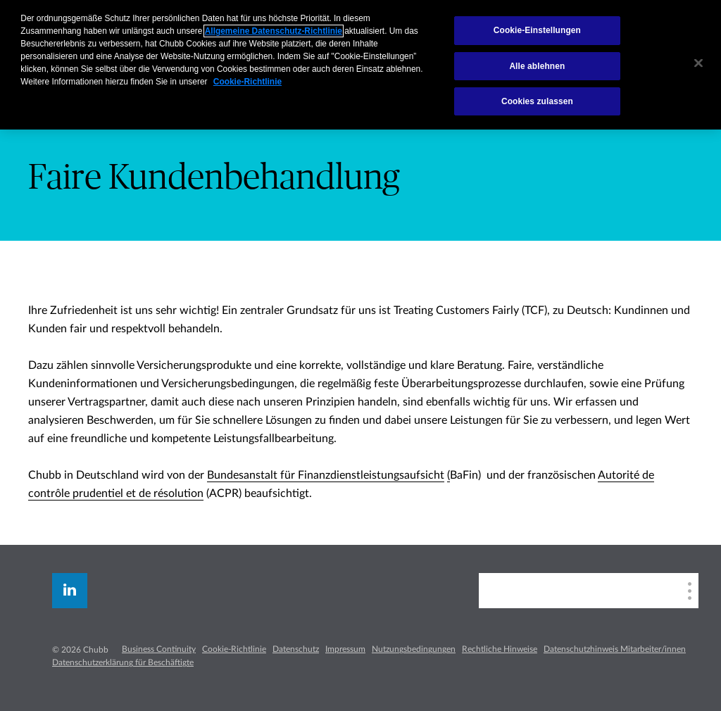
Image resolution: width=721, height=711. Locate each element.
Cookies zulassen (537, 101)
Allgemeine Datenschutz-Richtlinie (273, 31)
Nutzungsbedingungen (414, 649)
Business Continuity (159, 649)
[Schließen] (698, 63)
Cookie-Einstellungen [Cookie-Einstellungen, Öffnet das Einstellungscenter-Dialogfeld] (537, 30)
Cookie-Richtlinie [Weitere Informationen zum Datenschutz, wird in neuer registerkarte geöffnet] (247, 82)
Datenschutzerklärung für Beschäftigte (123, 662)
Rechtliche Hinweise (499, 649)
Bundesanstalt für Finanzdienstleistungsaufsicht (325, 475)
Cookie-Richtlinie (234, 649)
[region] (360, 65)
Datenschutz (295, 649)
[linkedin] (69, 590)
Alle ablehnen (537, 66)
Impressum (345, 649)
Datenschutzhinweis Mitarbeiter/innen (615, 649)
